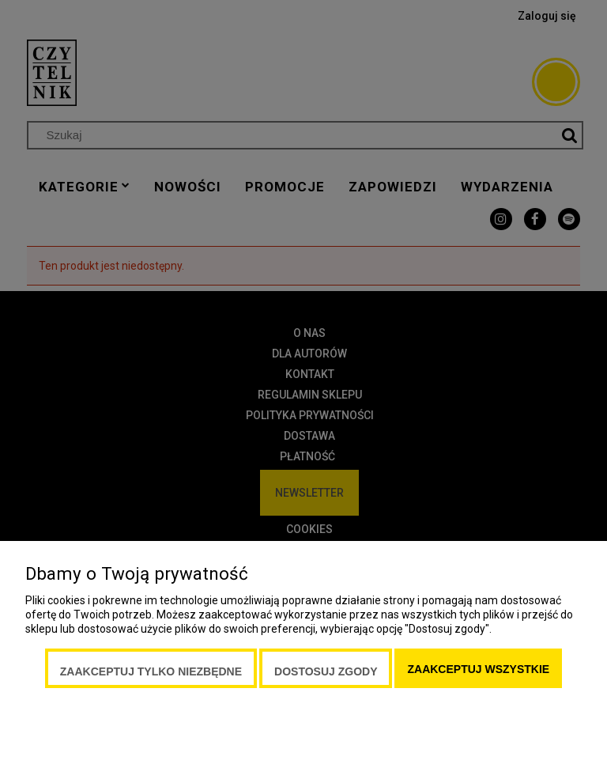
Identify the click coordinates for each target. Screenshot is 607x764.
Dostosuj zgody (325, 671)
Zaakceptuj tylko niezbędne (151, 671)
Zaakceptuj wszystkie (478, 669)
